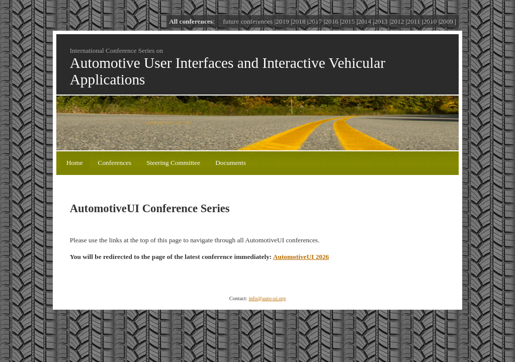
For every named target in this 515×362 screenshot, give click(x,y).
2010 (430, 21)
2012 (397, 21)
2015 (348, 21)
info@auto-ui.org (267, 298)
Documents (230, 162)
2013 (381, 21)
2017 (315, 21)
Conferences (115, 162)
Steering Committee (173, 162)
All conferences (191, 21)
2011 (413, 21)
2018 (299, 21)
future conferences (248, 21)
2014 (364, 21)
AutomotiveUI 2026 (301, 256)
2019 (282, 21)
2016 (331, 21)
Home (74, 162)
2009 (446, 21)
